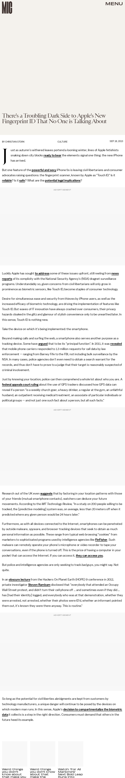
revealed (116, 343)
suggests (46, 493)
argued (43, 343)
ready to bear (52, 155)
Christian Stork (15, 141)
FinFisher (101, 539)
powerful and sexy (44, 170)
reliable (7, 180)
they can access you (89, 555)
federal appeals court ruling (20, 384)
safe (22, 180)
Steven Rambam (39, 584)
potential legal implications (62, 180)
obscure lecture (19, 579)
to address (42, 273)
